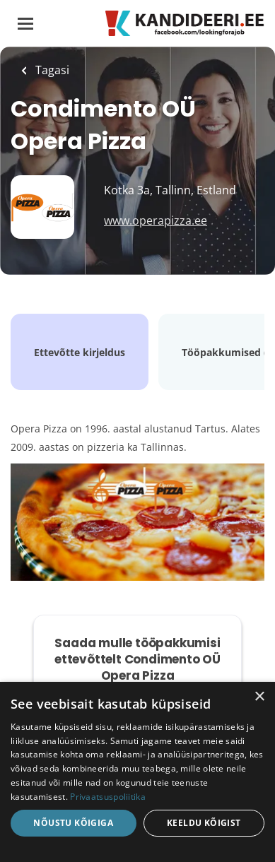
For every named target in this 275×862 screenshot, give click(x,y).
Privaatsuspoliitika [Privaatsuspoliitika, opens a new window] (108, 797)
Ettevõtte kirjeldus (79, 352)
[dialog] (137, 772)
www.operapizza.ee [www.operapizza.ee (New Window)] (155, 220)
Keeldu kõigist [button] (204, 823)
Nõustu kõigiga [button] (73, 823)
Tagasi (51, 70)
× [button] (259, 697)
